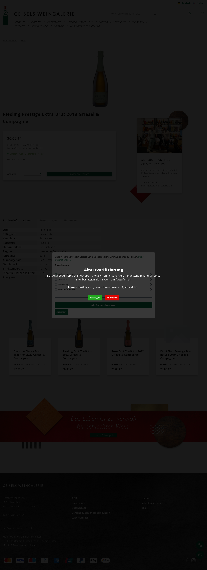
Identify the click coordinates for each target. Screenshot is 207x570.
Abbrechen (112, 297)
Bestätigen (95, 297)
